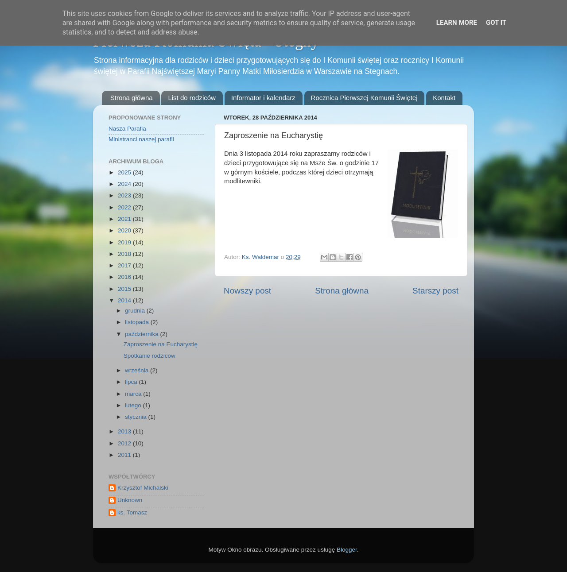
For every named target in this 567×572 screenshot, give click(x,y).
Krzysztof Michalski (142, 487)
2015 (125, 289)
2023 (125, 195)
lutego (134, 405)
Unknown (129, 500)
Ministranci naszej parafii (141, 139)
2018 (125, 254)
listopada (138, 322)
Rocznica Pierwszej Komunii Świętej (364, 97)
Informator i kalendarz (263, 97)
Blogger (347, 549)
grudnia (136, 310)
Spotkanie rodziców (149, 355)
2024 (125, 184)
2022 (125, 207)
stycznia (136, 417)
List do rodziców (192, 97)
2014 (125, 300)
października (142, 334)
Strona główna (131, 97)
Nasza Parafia (127, 128)
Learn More (456, 23)
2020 (125, 230)
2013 (125, 431)
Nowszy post (247, 290)
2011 (125, 455)
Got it (496, 23)
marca (134, 393)
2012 (125, 443)
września (137, 370)
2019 (125, 242)
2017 (125, 265)
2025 (125, 172)
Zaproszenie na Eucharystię (161, 344)
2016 (125, 277)
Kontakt (444, 97)
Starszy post (435, 290)
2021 (125, 219)
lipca (132, 382)
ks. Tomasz (132, 512)
